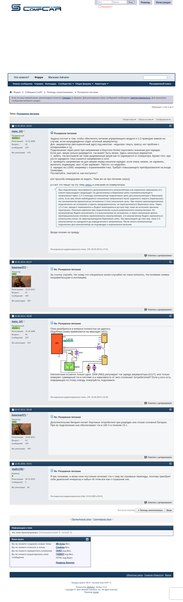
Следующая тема (102, 519)
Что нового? (21, 77)
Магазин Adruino (58, 77)
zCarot (96, 592)
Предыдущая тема (81, 519)
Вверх (169, 510)
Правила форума (65, 562)
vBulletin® (91, 587)
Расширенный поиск (160, 84)
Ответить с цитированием (158, 255)
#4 (170, 409)
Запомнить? (105, 7)
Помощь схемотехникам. (60, 92)
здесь (88, 184)
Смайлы (60, 547)
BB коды (60, 543)
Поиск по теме (145, 119)
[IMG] (59, 550)
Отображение (162, 119)
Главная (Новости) (154, 575)
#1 (170, 125)
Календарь (50, 84)
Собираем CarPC (33, 92)
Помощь (145, 2)
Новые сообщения (23, 84)
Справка (38, 84)
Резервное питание (28, 113)
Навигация (100, 84)
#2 (170, 261)
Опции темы (128, 119)
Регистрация (163, 2)
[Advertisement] (91, 43)
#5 (170, 463)
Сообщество (65, 84)
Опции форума (83, 84)
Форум (39, 77)
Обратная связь (135, 575)
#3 (170, 315)
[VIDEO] (60, 554)
